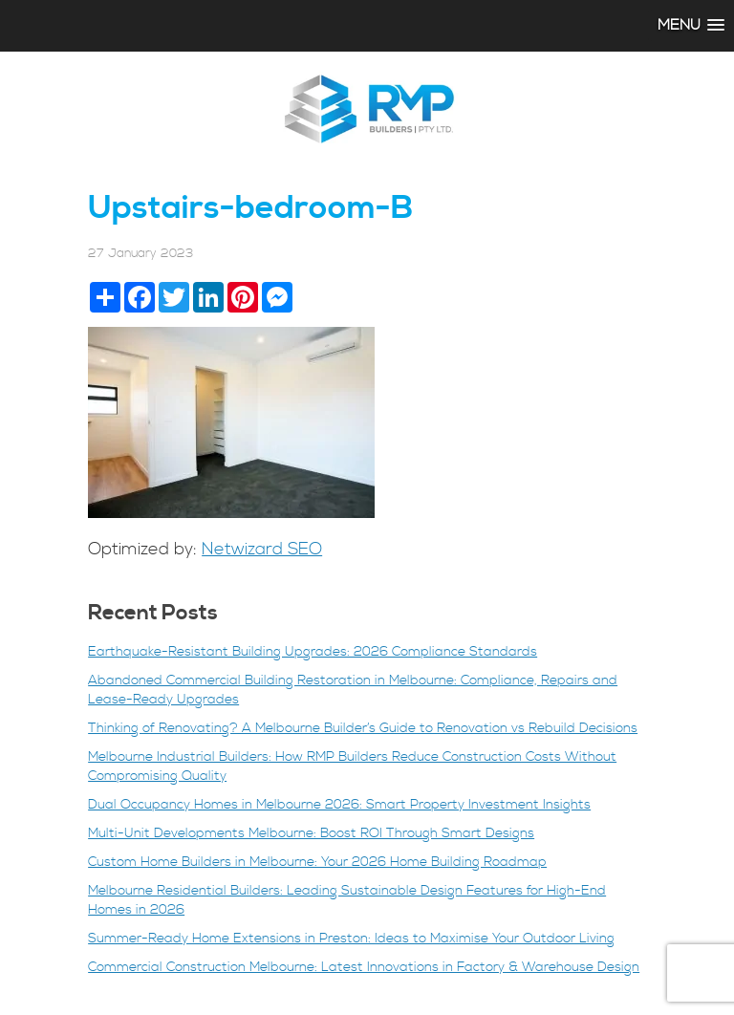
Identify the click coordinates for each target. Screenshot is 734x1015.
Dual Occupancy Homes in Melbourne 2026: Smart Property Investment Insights (339, 804)
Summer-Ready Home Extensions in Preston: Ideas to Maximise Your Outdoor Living (351, 938)
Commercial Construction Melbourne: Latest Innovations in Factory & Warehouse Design (363, 967)
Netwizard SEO (262, 549)
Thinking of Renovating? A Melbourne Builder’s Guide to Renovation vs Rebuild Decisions (362, 728)
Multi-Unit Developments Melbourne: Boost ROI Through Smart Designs (311, 833)
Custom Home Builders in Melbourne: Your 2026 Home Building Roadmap (317, 862)
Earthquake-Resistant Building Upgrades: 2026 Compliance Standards (312, 651)
